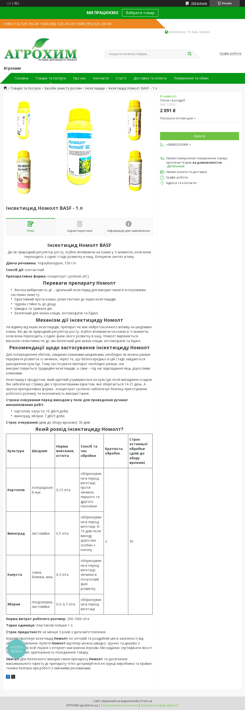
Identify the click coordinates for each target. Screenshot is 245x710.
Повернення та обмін (191, 78)
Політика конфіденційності (160, 705)
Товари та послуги (50, 78)
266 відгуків (199, 3)
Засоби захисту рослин (63, 88)
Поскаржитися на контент (119, 705)
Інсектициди (95, 88)
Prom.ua (146, 701)
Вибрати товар (140, 12)
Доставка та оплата (150, 78)
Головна (21, 78)
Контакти (101, 78)
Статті (121, 78)
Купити (199, 136)
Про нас (79, 78)
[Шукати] (189, 54)
